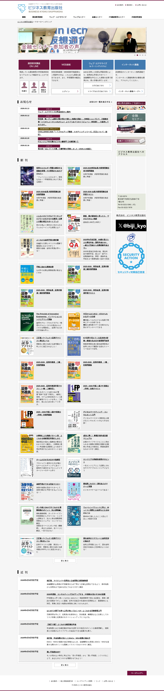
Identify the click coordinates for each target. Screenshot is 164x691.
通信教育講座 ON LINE (34, 65)
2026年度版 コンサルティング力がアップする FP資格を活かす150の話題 (76, 594)
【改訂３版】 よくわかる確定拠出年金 (61, 624)
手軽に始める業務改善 (44, 267)
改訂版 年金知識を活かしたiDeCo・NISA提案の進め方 (68, 638)
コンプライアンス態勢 (84, 681)
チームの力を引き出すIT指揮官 (48, 460)
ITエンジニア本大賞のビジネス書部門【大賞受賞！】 (58, 142)
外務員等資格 (137, 17)
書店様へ (130, 5)
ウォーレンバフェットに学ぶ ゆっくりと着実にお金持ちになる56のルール (96, 510)
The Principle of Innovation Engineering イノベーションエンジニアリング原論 (49, 316)
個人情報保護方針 (66, 681)
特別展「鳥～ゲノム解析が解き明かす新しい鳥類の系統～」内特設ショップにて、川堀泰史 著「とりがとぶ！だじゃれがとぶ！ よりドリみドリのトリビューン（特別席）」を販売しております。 (73, 122)
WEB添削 (66, 65)
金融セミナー (97, 17)
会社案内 (120, 5)
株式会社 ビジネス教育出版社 (131, 215)
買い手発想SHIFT (53, 652)
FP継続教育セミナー (117, 17)
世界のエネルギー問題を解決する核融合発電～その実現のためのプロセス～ (49, 171)
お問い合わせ (142, 5)
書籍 (24, 17)
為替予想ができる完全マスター (48, 484)
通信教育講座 (37, 17)
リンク (98, 681)
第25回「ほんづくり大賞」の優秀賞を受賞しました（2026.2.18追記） (65, 149)
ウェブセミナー (79, 17)
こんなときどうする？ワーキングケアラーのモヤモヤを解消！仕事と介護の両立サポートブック (49, 219)
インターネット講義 (130, 65)
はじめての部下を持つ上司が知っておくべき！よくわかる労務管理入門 (74, 611)
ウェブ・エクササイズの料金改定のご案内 (54, 112)
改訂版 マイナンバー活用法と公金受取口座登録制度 (67, 581)
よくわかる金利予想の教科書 (47, 240)
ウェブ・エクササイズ (57, 17)
